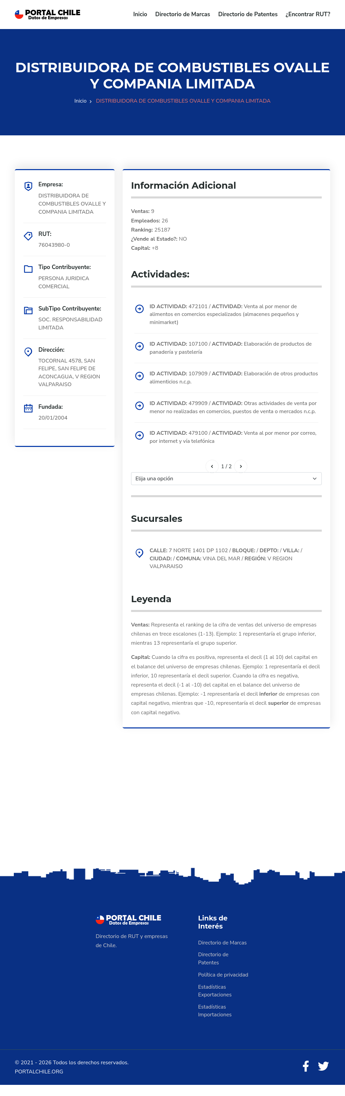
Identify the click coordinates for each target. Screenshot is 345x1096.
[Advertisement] (172, 823)
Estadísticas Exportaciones (215, 1002)
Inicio (140, 14)
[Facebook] (305, 1077)
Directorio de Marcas (182, 14)
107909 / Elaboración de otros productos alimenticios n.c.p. (222, 378)
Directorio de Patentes (248, 14)
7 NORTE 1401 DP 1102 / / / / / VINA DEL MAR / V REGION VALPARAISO (227, 569)
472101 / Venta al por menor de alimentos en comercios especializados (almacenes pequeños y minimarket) (226, 314)
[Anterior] (212, 476)
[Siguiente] (241, 476)
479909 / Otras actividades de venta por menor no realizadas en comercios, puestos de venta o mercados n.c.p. (232, 413)
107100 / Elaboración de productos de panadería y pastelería (232, 348)
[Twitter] (323, 1077)
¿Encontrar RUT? (308, 14)
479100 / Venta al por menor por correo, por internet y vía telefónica (226, 447)
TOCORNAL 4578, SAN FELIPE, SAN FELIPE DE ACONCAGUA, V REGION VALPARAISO (69, 373)
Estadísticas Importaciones (215, 1022)
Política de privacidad (223, 985)
